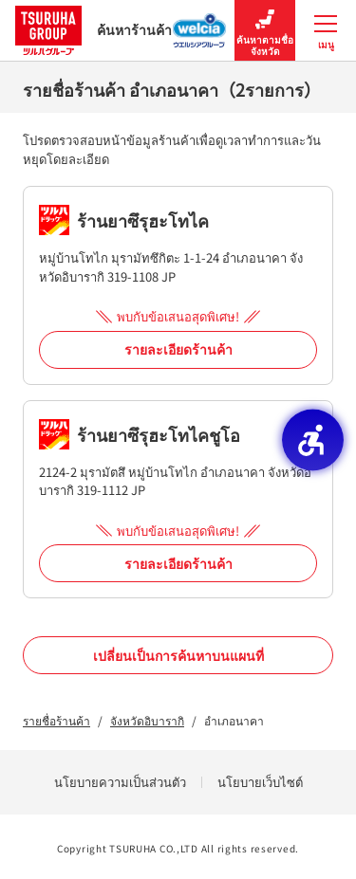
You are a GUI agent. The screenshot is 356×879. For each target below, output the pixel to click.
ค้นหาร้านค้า (93, 30)
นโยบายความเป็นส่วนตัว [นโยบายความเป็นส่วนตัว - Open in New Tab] (120, 782)
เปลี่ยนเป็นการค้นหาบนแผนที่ (178, 655)
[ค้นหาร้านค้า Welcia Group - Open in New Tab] (200, 24)
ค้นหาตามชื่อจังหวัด (264, 31)
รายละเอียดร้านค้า (178, 348)
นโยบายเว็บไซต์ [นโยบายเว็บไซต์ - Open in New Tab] (260, 782)
